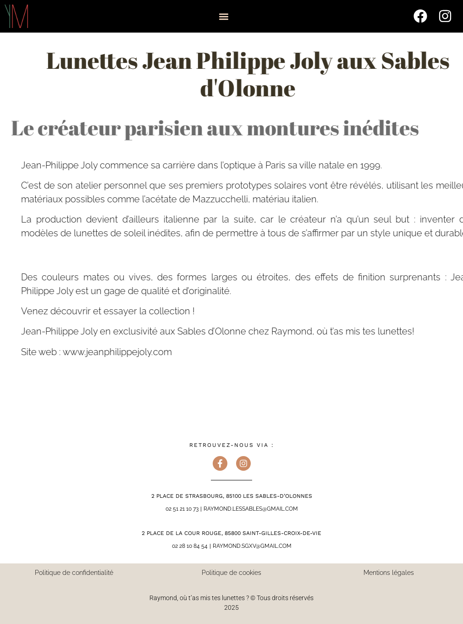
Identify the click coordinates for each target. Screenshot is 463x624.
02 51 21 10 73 (181, 509)
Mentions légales (389, 572)
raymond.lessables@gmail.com (251, 509)
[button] (223, 16)
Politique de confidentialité (74, 572)
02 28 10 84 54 (190, 546)
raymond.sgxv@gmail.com (252, 546)
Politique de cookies (231, 572)
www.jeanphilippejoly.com (138, 351)
